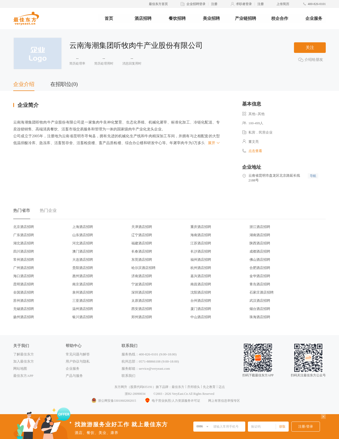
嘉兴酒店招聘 (200, 276)
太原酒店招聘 (141, 301)
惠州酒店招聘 (82, 276)
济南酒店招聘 (141, 276)
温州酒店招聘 (82, 309)
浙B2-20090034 (135, 394)
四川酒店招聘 (23, 251)
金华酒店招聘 (259, 276)
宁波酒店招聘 (141, 284)
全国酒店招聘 (23, 292)
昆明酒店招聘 (23, 284)
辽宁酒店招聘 (141, 235)
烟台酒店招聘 (259, 309)
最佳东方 (178, 387)
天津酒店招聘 (141, 227)
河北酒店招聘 (82, 243)
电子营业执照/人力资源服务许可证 (172, 401)
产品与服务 (74, 376)
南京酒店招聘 (82, 284)
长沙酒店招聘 (200, 251)
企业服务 (313, 18)
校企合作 (279, 18)
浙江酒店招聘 (259, 227)
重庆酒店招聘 (200, 227)
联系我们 (128, 376)
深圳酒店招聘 (141, 292)
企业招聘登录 (196, 4)
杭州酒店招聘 (200, 268)
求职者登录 (244, 4)
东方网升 (120, 387)
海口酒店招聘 (23, 276)
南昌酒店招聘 (200, 284)
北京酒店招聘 (23, 227)
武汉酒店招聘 (259, 301)
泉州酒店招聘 (82, 292)
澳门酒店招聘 (82, 251)
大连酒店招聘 (82, 260)
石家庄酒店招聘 (261, 292)
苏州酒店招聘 (23, 301)
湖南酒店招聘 (259, 235)
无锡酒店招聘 (23, 309)
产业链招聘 (245, 18)
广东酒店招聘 (23, 235)
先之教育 (209, 387)
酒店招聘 (143, 18)
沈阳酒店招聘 (200, 292)
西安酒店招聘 (141, 309)
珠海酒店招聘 (259, 317)
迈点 (221, 387)
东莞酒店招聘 (141, 260)
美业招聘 (211, 18)
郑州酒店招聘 (141, 317)
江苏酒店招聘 (200, 243)
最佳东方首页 (158, 4)
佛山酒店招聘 (259, 260)
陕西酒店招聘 (259, 243)
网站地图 (20, 369)
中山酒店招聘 (200, 317)
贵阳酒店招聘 (82, 268)
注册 (214, 4)
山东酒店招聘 (82, 235)
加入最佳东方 (23, 361)
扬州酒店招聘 (23, 317)
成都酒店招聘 (259, 251)
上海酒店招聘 (82, 227)
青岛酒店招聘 (259, 284)
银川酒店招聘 (82, 317)
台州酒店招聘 (200, 301)
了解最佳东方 (23, 354)
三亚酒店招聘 (82, 301)
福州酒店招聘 (200, 260)
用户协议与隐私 (78, 361)
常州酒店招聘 (23, 260)
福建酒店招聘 (141, 243)
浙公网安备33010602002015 (113, 401)
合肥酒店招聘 (259, 268)
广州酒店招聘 (23, 268)
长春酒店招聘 (141, 251)
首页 (109, 18)
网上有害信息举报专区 (224, 401)
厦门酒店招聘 (200, 309)
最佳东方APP (23, 376)
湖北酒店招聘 (23, 243)
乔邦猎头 (193, 387)
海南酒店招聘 (200, 235)
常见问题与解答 (78, 354)
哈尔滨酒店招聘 (143, 268)
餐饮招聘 (177, 18)
